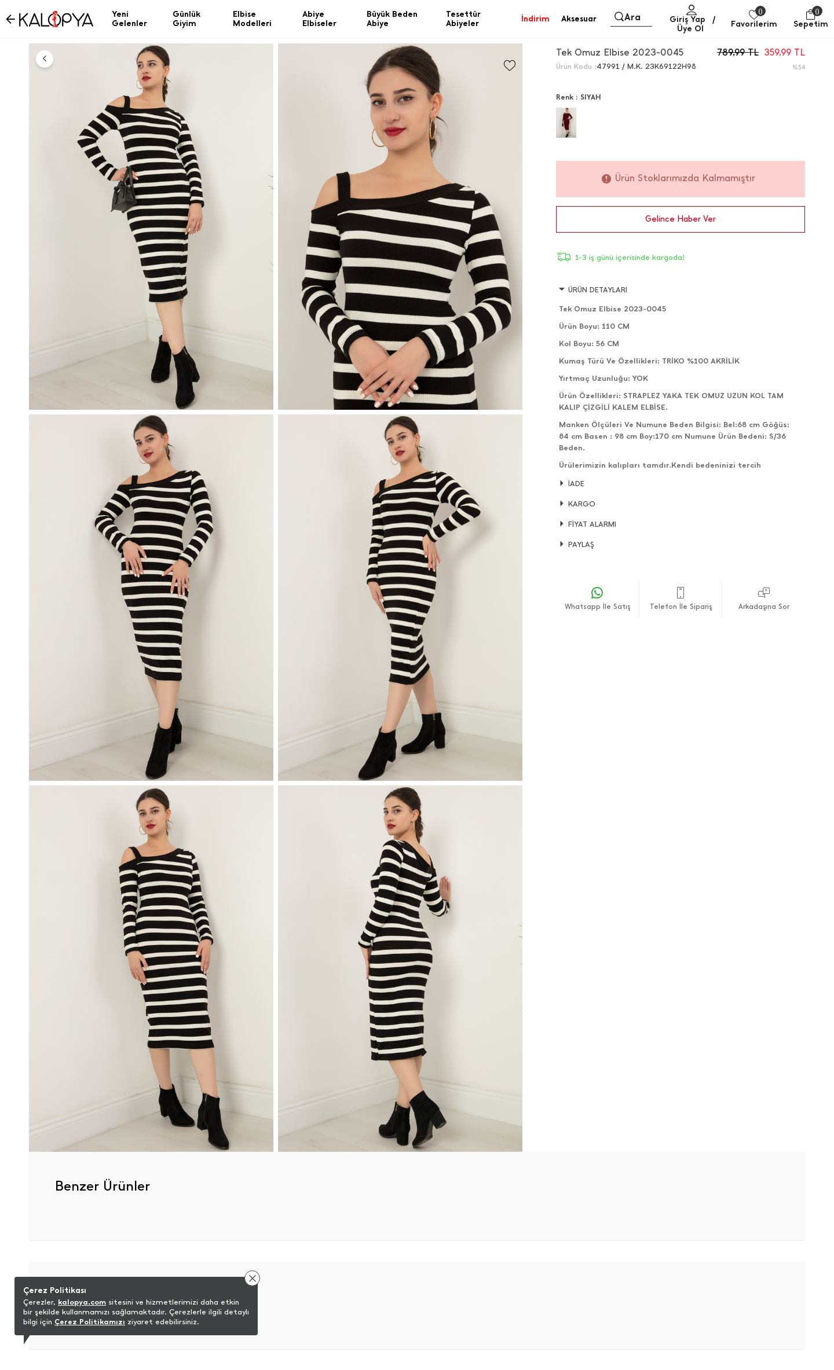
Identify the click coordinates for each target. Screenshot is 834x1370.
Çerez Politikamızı (89, 1321)
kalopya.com (82, 1302)
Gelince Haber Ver (680, 219)
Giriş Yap (687, 19)
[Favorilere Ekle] (509, 65)
